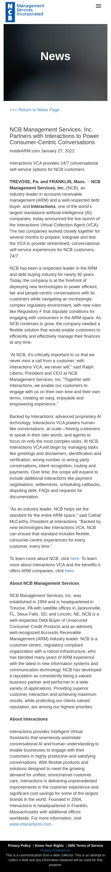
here (74, 558)
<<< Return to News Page (35, 109)
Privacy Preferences (55, 850)
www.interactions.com (30, 824)
